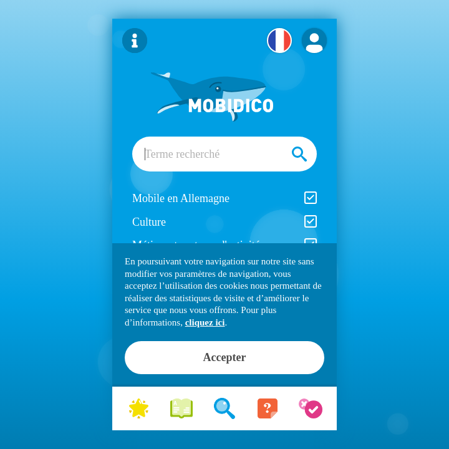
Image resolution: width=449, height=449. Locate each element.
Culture (224, 221)
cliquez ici (205, 322)
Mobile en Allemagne (224, 198)
